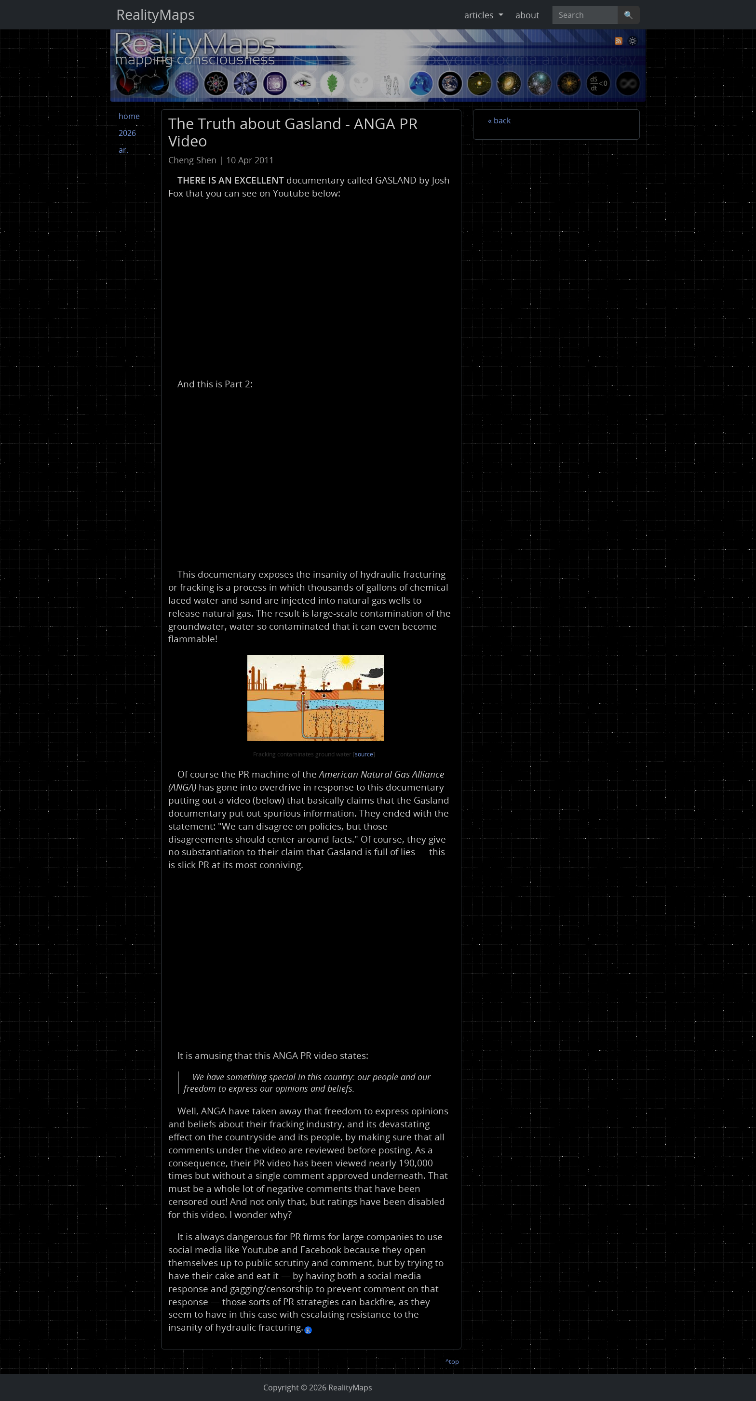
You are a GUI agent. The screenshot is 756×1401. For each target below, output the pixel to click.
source (364, 754)
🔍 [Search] (629, 15)
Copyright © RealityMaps (317, 1387)
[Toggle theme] (632, 41)
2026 (127, 133)
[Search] (585, 15)
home (129, 116)
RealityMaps (155, 14)
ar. (123, 150)
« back (499, 120)
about (527, 15)
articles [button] (480, 15)
